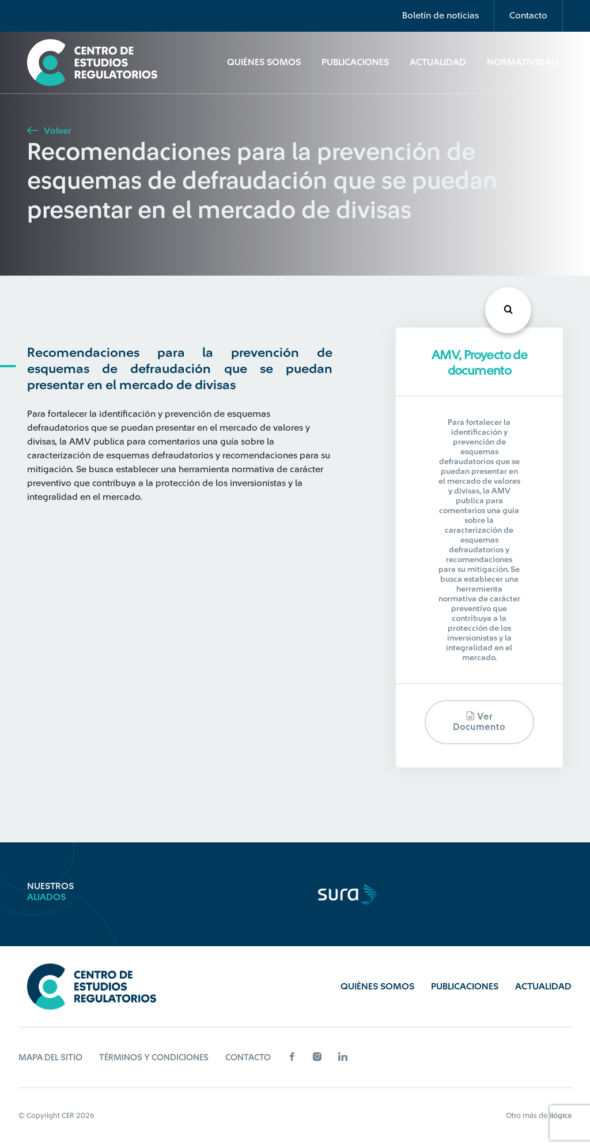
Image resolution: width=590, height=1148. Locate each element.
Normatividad (522, 62)
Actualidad (438, 62)
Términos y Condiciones (154, 1057)
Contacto (528, 15)
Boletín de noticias (440, 15)
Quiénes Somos (264, 62)
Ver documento (479, 722)
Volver (49, 130)
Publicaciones (355, 62)
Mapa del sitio (50, 1057)
